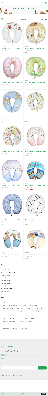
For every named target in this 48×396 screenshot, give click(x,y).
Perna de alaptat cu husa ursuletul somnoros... (12, 117)
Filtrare (45, 19)
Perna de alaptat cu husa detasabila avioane (35, 185)
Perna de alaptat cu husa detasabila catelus (35, 48)
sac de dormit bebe (22, 311)
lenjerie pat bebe (20, 302)
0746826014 (9, 346)
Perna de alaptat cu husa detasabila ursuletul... (12, 82)
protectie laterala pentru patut (10, 325)
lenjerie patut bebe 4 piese (9, 321)
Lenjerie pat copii (5, 277)
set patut (24, 305)
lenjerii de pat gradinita (36, 311)
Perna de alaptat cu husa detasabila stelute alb (35, 219)
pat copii (5, 311)
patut (4, 305)
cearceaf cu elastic (18, 315)
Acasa (3, 265)
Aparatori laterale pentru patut (9, 294)
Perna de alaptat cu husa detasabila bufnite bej (12, 48)
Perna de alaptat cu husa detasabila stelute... (12, 219)
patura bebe (24, 328)
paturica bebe (33, 305)
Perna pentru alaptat (6, 280)
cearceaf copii (6, 328)
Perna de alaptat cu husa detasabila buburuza (35, 117)
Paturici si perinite (5, 275)
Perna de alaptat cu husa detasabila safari (35, 254)
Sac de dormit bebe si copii (8, 272)
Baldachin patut (5, 291)
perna (12, 311)
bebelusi (40, 315)
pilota (32, 318)
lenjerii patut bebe (13, 305)
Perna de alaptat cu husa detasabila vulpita (12, 151)
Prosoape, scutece (5, 283)
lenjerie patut (20, 308)
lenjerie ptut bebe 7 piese (25, 321)
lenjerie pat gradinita (8, 308)
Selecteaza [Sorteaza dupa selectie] (30, 19)
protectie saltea (6, 315)
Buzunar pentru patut (6, 288)
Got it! (43, 393)
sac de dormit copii (26, 325)
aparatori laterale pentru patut (10, 318)
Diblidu (3, 46)
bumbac (29, 308)
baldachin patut (38, 308)
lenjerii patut (24, 318)
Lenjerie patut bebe (6, 269)
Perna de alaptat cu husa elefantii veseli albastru (12, 254)
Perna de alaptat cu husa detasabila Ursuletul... (35, 151)
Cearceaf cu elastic (5, 286)
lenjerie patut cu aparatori (34, 302)
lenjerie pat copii (39, 325)
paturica (15, 328)
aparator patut (30, 315)
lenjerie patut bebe (7, 302)
